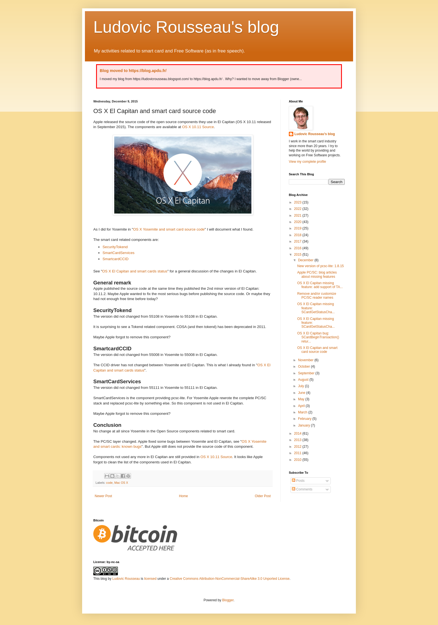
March (303, 412)
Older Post (263, 496)
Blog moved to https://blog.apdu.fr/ (133, 70)
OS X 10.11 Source (198, 127)
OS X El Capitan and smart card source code (317, 350)
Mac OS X (121, 482)
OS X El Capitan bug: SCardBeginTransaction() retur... (318, 337)
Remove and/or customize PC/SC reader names (316, 296)
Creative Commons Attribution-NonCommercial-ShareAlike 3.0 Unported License (230, 579)
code (109, 482)
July (301, 386)
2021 (298, 215)
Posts (298, 481)
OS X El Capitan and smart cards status (134, 271)
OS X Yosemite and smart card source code (169, 229)
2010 (298, 460)
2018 (298, 235)
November (306, 360)
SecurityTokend (115, 247)
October (304, 366)
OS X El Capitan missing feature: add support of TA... (320, 285)
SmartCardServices (118, 253)
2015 (298, 255)
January (304, 425)
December (306, 260)
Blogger (228, 600)
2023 (298, 202)
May (301, 399)
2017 (298, 241)
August (304, 380)
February (305, 419)
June (302, 393)
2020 (298, 222)
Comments (302, 489)
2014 (298, 433)
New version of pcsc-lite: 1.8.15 (320, 266)
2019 (298, 228)
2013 (298, 440)
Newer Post (103, 496)
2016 (298, 248)
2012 (298, 447)
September (306, 373)
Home (183, 496)
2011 (298, 453)
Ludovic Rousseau (126, 579)
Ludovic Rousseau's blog (186, 27)
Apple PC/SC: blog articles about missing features (317, 274)
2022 (298, 209)
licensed (150, 579)
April (302, 406)
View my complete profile (307, 162)
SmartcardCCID (115, 259)
